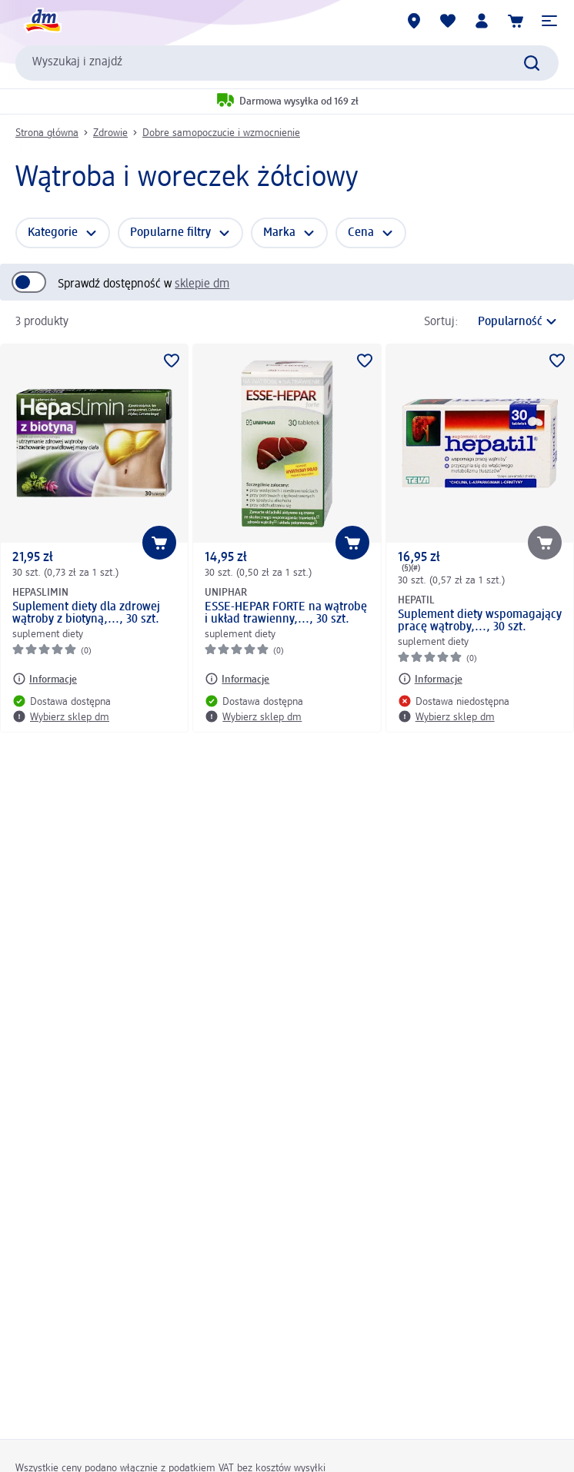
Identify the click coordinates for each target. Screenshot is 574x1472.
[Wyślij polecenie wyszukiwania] (531, 63)
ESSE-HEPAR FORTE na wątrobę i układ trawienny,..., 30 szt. (286, 613)
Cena (361, 233)
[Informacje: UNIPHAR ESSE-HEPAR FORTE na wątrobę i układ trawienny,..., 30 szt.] (237, 678)
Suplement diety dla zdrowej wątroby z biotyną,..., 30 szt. (86, 613)
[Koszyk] (515, 21)
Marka (279, 233)
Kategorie (53, 233)
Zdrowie (110, 133)
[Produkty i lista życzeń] (448, 21)
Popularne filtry (170, 233)
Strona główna (46, 133)
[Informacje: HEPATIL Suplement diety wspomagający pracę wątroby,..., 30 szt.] (430, 678)
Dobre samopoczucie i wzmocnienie (221, 133)
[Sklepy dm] (414, 21)
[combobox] (287, 63)
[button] (549, 21)
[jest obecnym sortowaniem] (512, 322)
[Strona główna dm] (42, 21)
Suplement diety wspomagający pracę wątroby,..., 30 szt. (480, 621)
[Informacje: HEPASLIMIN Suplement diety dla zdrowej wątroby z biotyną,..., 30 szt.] (44, 678)
